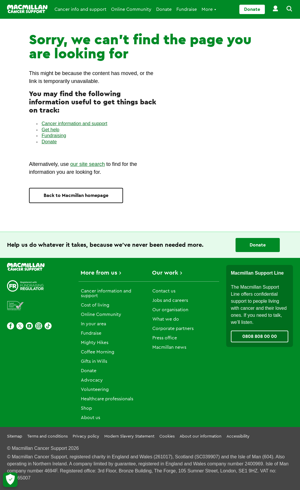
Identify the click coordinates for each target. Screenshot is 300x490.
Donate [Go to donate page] (252, 9)
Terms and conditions (47, 436)
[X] (19, 325)
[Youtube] (29, 325)
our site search (87, 164)
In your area (93, 323)
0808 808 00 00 (259, 336)
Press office (164, 338)
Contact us (163, 291)
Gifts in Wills (94, 361)
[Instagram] (38, 325)
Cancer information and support (74, 123)
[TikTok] (48, 325)
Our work (165, 273)
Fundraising (54, 135)
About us (90, 417)
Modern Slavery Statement (129, 436)
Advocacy (92, 380)
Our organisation (170, 309)
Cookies (167, 436)
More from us (99, 273)
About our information (200, 436)
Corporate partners (173, 328)
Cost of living (95, 305)
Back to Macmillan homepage (76, 195)
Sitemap (14, 436)
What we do (165, 319)
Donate (164, 9)
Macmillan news (169, 347)
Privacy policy (86, 436)
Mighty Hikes (94, 342)
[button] (286, 9)
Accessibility (238, 436)
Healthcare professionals (107, 399)
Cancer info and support (80, 9)
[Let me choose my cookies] (10, 479)
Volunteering (95, 389)
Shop (86, 408)
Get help (50, 129)
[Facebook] (10, 325)
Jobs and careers (170, 300)
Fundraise (186, 9)
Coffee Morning (97, 352)
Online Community (131, 9)
